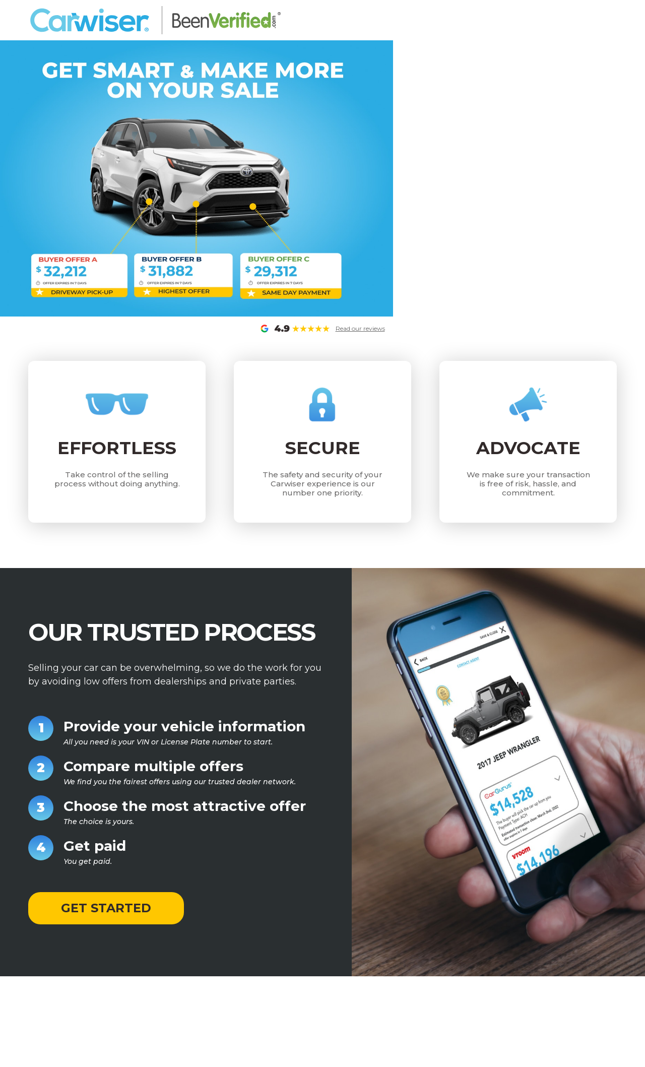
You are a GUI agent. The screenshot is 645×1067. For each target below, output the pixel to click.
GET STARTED (106, 908)
